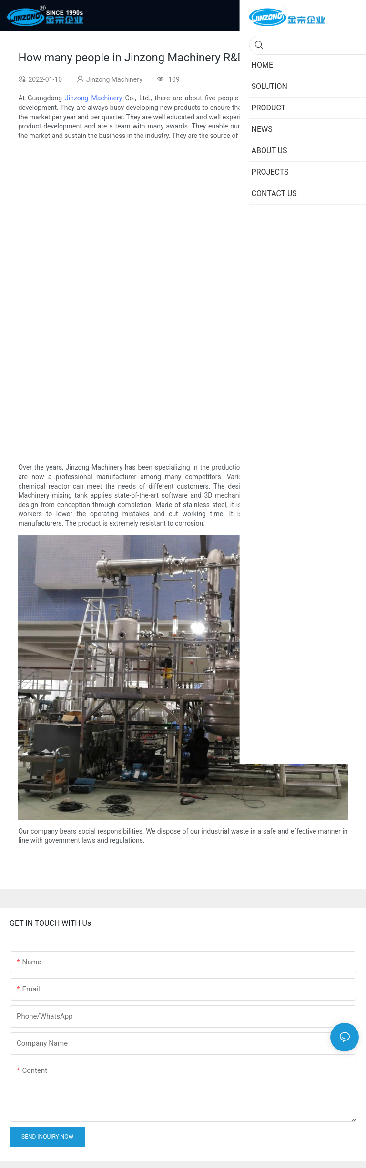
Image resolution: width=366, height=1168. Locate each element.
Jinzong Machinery (93, 98)
